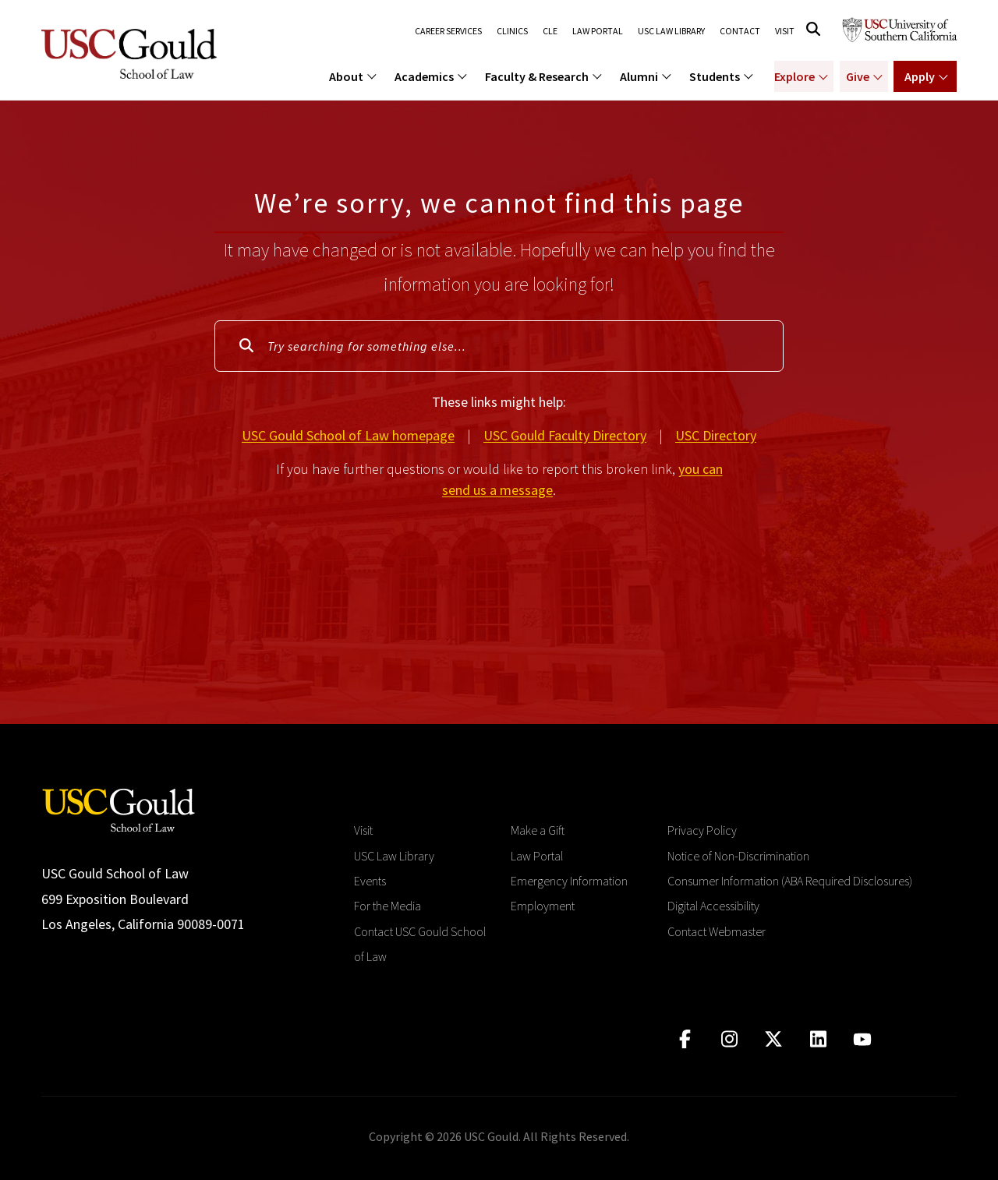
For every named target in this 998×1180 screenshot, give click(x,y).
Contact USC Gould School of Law (420, 944)
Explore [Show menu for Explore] (793, 76)
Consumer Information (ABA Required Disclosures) (789, 881)
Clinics (511, 31)
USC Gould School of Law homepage (348, 435)
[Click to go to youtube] (862, 1039)
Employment (543, 905)
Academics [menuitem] (424, 76)
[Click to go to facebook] (684, 1039)
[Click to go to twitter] (773, 1039)
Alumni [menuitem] (639, 76)
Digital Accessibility (713, 905)
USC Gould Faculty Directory (564, 435)
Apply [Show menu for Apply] (919, 76)
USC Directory (715, 435)
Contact (740, 31)
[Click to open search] (813, 29)
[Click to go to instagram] (729, 1039)
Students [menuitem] (714, 76)
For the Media (387, 905)
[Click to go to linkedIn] (818, 1039)
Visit (785, 31)
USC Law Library (671, 31)
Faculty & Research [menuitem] (537, 76)
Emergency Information (569, 881)
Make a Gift (537, 830)
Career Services (447, 31)
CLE (549, 31)
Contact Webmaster (716, 931)
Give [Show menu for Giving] (857, 76)
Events (370, 881)
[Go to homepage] (118, 809)
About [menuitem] (346, 76)
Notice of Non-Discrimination (738, 856)
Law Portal (597, 31)
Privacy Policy (702, 830)
